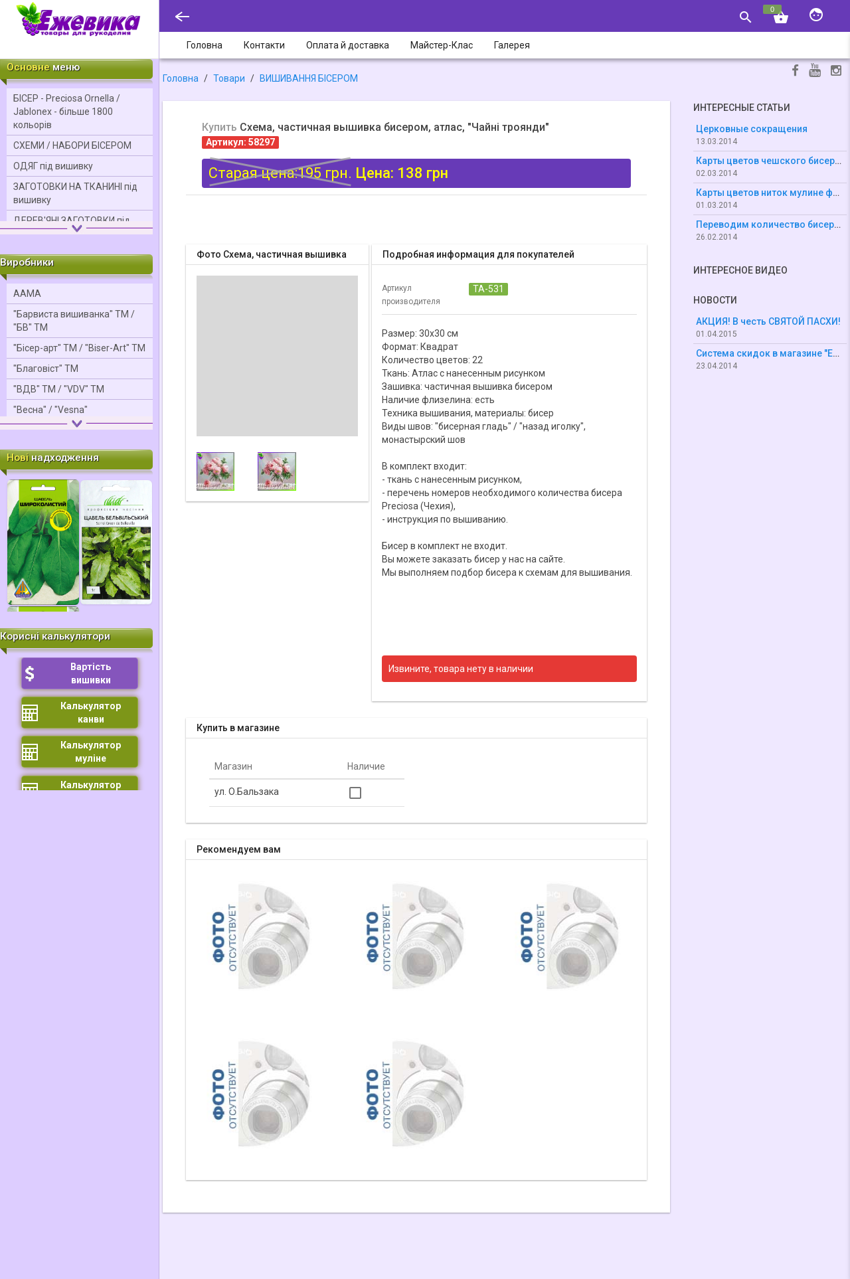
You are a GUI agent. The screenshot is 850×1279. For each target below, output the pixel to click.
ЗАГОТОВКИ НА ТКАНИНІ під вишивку (75, 193)
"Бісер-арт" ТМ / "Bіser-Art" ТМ (79, 348)
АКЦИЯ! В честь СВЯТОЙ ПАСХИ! (768, 321)
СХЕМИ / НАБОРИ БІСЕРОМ (72, 145)
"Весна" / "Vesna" (50, 409)
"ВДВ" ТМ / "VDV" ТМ (58, 389)
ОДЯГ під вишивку (53, 166)
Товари (229, 78)
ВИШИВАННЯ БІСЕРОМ (309, 78)
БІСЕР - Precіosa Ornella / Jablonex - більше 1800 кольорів (66, 111)
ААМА (27, 293)
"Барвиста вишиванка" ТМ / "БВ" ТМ (74, 321)
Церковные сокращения (752, 129)
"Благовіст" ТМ (45, 368)
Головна (181, 78)
